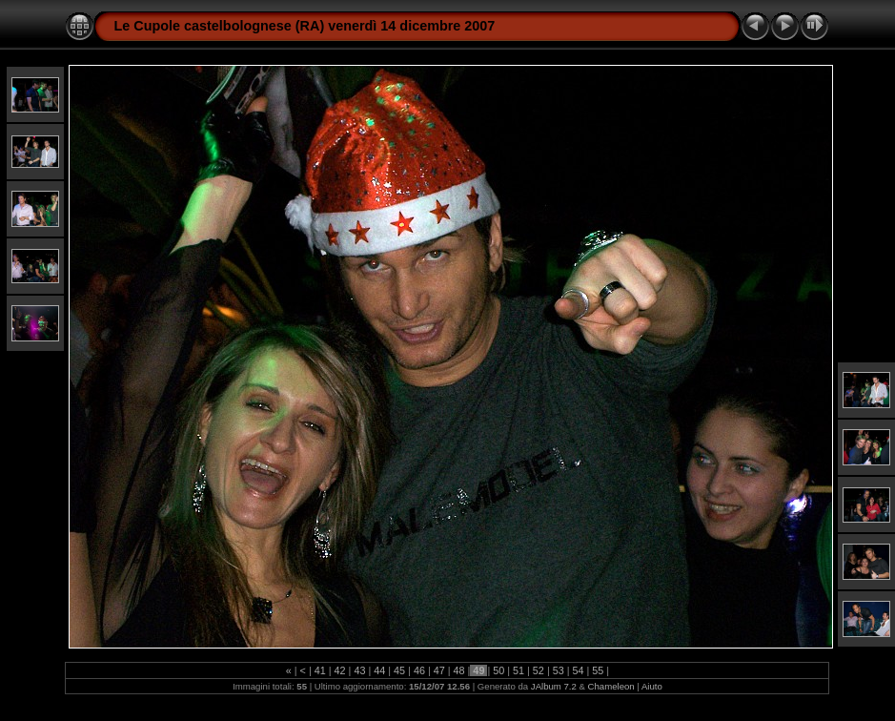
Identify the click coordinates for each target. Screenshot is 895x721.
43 (359, 670)
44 (379, 670)
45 (399, 670)
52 (538, 670)
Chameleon (611, 686)
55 (597, 670)
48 (459, 670)
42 (340, 670)
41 (320, 670)
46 (419, 670)
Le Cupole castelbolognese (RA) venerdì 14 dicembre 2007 (304, 25)
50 (498, 670)
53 (558, 670)
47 (439, 670)
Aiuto (651, 686)
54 (578, 670)
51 (518, 670)
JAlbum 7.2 (554, 686)
